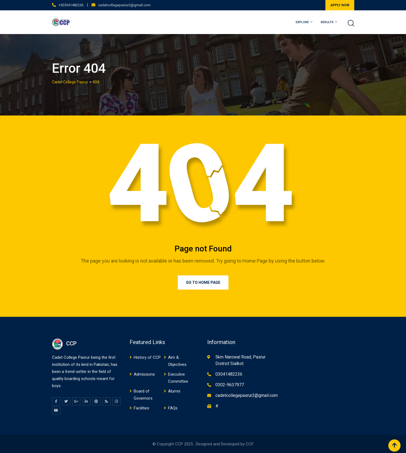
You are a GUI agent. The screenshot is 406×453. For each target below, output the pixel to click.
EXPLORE (302, 22)
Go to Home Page (203, 282)
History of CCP (147, 357)
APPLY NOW (339, 5)
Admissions (144, 374)
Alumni (174, 391)
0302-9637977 (229, 384)
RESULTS (327, 22)
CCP (250, 444)
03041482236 (228, 374)
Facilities (141, 408)
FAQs (173, 408)
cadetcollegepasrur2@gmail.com (124, 5)
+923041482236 (71, 5)
